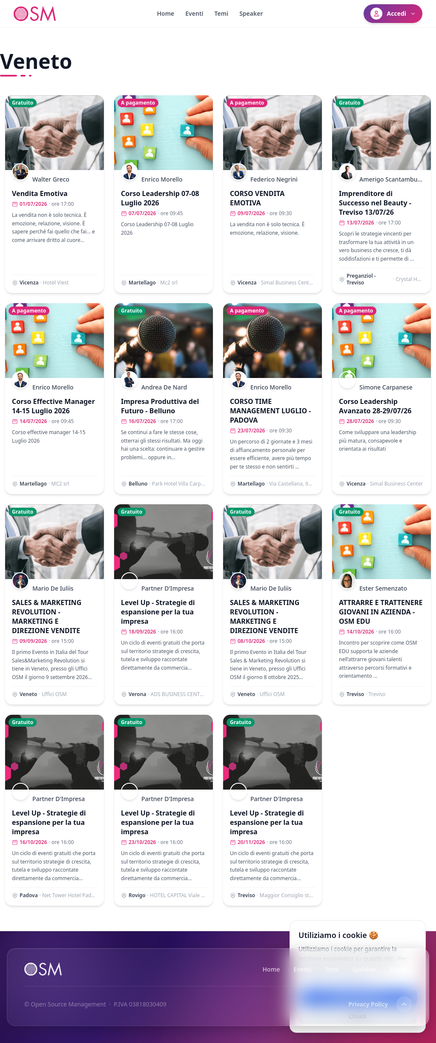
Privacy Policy (368, 1004)
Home (165, 13)
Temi (222, 13)
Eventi (194, 13)
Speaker (251, 13)
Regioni (401, 969)
